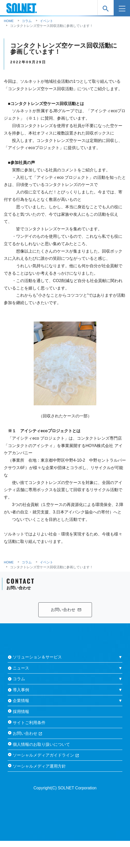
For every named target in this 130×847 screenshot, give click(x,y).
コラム (19, 679)
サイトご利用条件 (29, 722)
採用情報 (21, 711)
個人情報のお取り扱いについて (41, 744)
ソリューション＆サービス (37, 657)
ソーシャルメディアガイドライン (46, 755)
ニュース (21, 668)
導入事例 (21, 690)
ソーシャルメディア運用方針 (39, 766)
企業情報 (21, 700)
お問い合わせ (27, 733)
